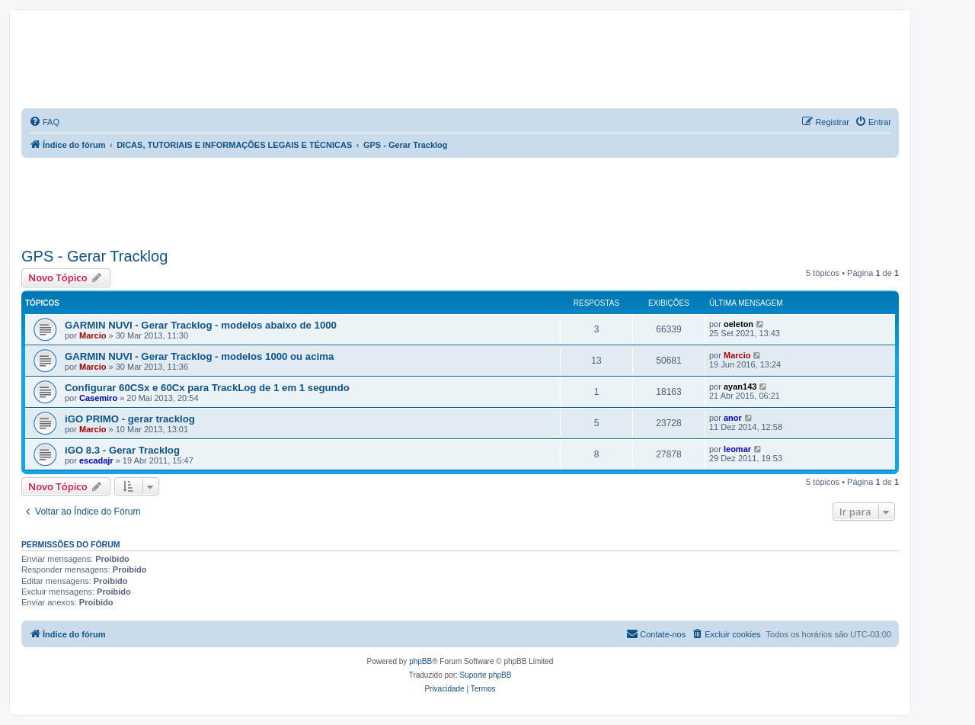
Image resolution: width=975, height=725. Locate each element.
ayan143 (740, 386)
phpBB (420, 661)
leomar (737, 449)
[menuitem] (44, 122)
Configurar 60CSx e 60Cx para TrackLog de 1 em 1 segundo (207, 387)
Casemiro (98, 398)
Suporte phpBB (486, 675)
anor (733, 417)
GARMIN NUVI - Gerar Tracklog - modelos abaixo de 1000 (201, 325)
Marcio (92, 335)
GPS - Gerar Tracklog (94, 256)
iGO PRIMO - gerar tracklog (130, 419)
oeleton (738, 324)
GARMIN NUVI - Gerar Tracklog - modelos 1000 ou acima (199, 356)
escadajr (96, 460)
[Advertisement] (298, 199)
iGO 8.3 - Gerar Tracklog (122, 450)
